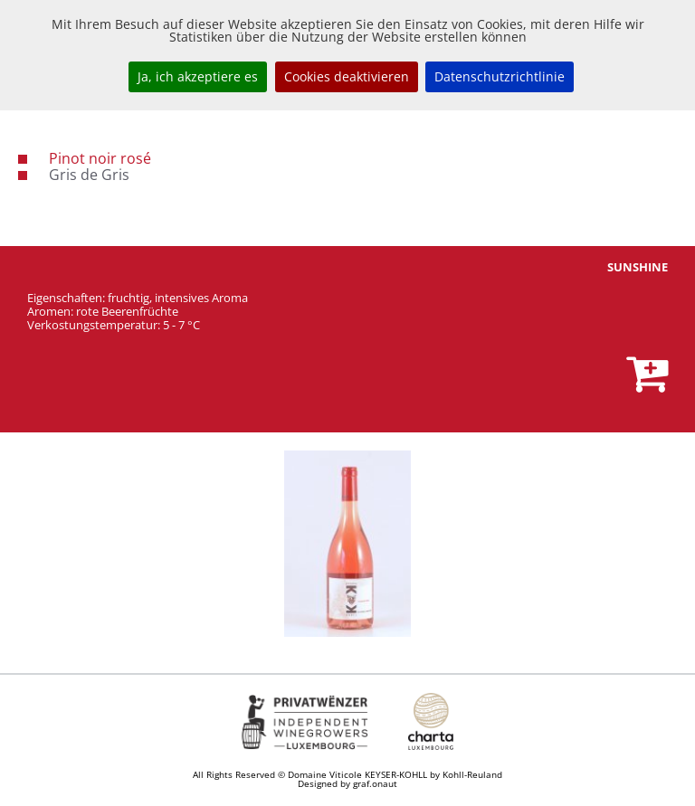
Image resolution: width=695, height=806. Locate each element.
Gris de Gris (89, 175)
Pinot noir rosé (100, 158)
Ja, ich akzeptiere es (198, 76)
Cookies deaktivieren (346, 76)
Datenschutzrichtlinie (499, 76)
